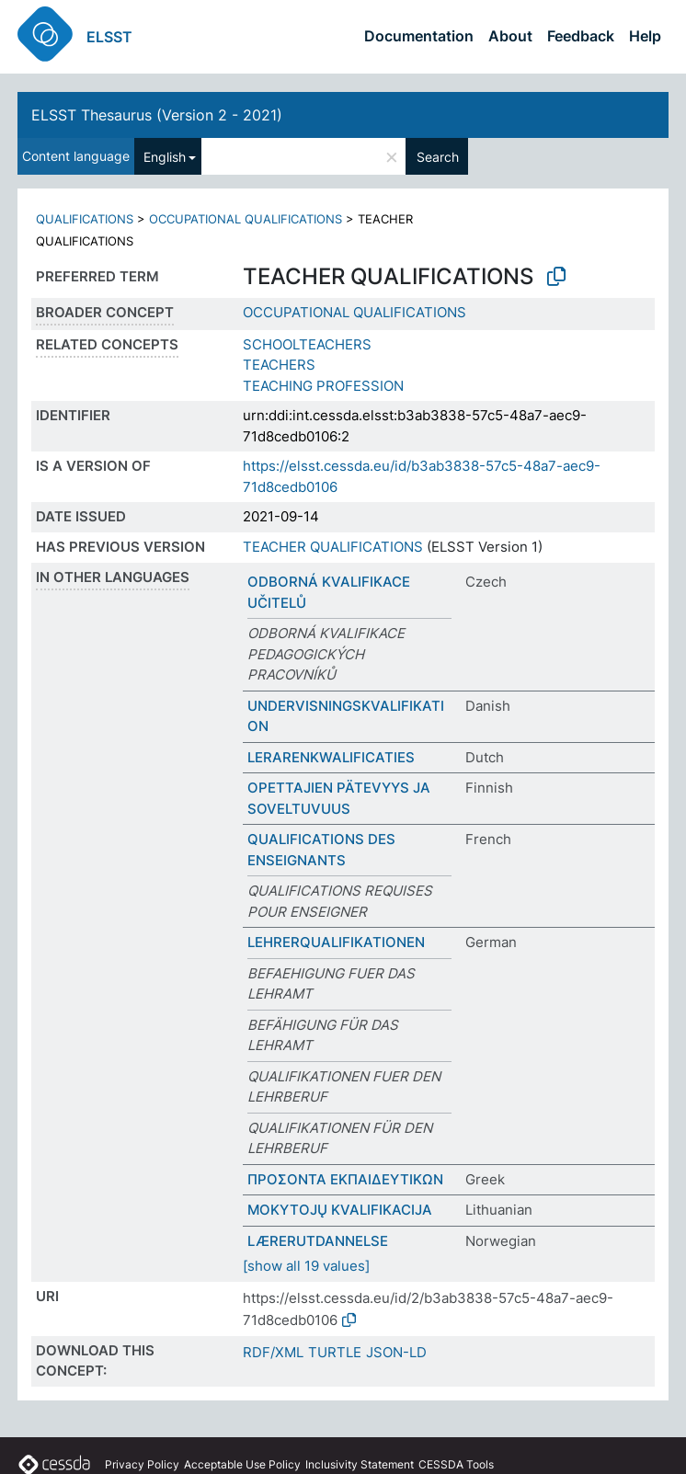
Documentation (419, 36)
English (164, 157)
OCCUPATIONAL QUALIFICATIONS (245, 218)
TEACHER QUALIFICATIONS (333, 546)
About (510, 36)
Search (438, 157)
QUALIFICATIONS (84, 218)
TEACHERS (279, 364)
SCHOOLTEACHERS (307, 344)
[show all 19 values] (306, 1265)
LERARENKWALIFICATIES (331, 757)
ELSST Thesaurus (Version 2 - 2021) (156, 115)
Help (645, 36)
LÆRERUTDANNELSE (317, 1241)
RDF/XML (273, 1352)
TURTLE (334, 1352)
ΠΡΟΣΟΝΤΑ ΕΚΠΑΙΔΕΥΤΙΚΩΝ (345, 1179)
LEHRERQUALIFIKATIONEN (336, 942)
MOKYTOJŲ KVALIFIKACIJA (339, 1209)
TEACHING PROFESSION (323, 385)
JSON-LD (396, 1352)
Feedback (580, 36)
